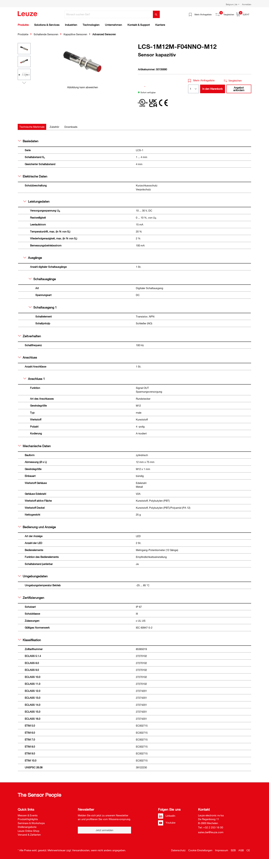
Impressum (221, 850)
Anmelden (246, 4)
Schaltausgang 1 (43, 307)
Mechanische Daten (34, 446)
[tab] (32, 127)
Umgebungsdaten (33, 576)
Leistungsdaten (36, 201)
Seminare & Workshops (31, 823)
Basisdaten (28, 141)
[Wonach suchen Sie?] (108, 14)
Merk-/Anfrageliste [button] (201, 80)
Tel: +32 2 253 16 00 (210, 827)
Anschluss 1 (34, 379)
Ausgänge (32, 258)
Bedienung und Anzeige (37, 527)
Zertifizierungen (31, 597)
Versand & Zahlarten (29, 834)
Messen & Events (28, 815)
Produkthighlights (28, 819)
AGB (241, 850)
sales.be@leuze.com (210, 832)
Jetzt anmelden (104, 830)
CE (248, 850)
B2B (233, 850)
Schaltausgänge (42, 279)
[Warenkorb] (242, 14)
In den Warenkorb (212, 88)
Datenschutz (178, 850)
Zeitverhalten (29, 336)
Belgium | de (232, 4)
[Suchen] (156, 14)
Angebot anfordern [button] (238, 89)
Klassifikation (29, 640)
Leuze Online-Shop (28, 830)
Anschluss (27, 357)
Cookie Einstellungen (200, 850)
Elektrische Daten (32, 176)
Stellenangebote (27, 826)
